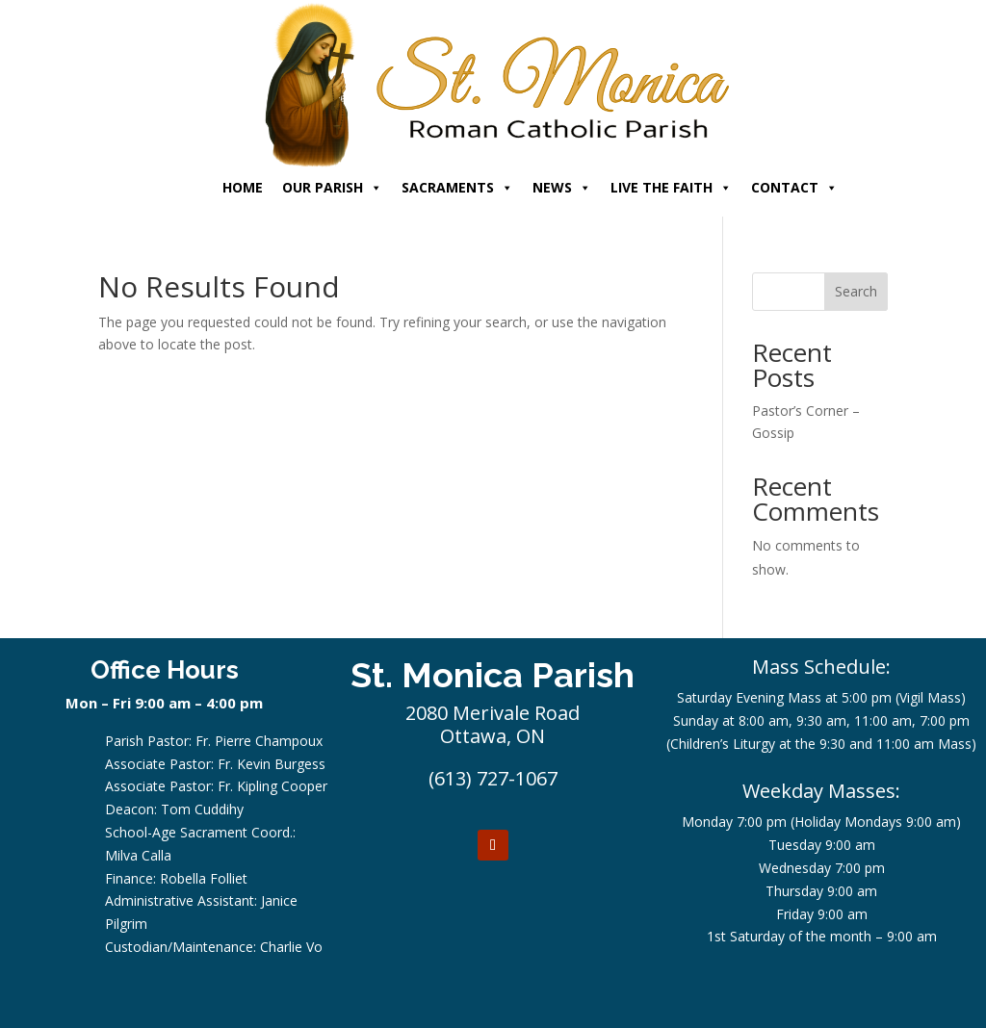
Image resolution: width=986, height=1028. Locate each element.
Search (856, 291)
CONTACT (794, 187)
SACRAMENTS (457, 187)
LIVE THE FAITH (671, 187)
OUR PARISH (332, 187)
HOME (242, 187)
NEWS (561, 187)
